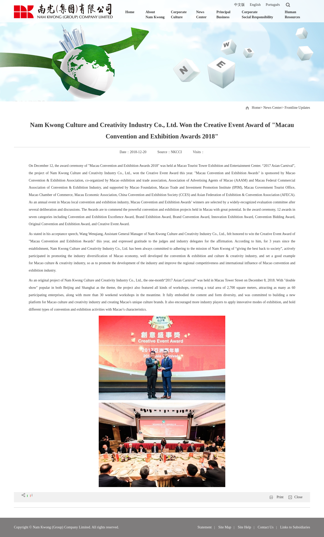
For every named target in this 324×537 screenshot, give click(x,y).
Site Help (244, 527)
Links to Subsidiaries (295, 527)
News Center (201, 14)
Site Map (224, 527)
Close (298, 497)
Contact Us (266, 527)
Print (280, 497)
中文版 (239, 5)
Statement (204, 527)
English (255, 5)
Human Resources (292, 14)
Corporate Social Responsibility (257, 14)
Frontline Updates (297, 108)
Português (273, 5)
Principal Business (223, 14)
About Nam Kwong (155, 14)
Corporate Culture (179, 14)
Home (129, 12)
